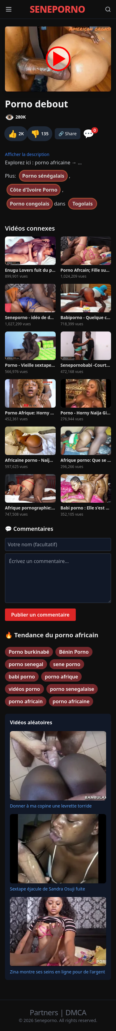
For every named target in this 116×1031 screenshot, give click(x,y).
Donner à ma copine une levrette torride (51, 806)
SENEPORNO (57, 9)
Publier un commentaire (40, 614)
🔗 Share (67, 133)
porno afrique (61, 676)
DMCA (76, 1012)
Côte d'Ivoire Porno (33, 189)
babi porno (22, 676)
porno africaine (71, 701)
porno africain (26, 701)
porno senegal (26, 664)
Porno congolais (29, 203)
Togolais (82, 203)
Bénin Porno (74, 651)
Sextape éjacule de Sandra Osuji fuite (47, 889)
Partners (45, 1012)
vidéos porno (24, 689)
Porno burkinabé (29, 651)
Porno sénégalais (43, 175)
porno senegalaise (72, 689)
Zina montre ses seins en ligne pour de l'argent (57, 972)
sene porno (66, 664)
